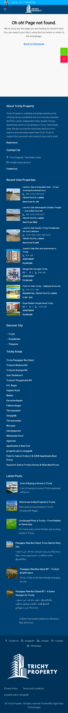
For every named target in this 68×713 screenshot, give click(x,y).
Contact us (11, 169)
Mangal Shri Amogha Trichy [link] (35, 269)
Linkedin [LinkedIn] (43, 641)
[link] (12, 487)
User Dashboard (14, 375)
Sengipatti (11, 415)
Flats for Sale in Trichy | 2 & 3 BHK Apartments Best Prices (31, 458)
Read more (12, 142)
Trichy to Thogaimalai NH (19, 380)
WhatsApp (34, 646)
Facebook (12, 641)
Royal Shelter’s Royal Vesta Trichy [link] (38, 303)
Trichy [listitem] (10, 334)
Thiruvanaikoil (13, 410)
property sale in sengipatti (19, 451)
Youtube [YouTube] (57, 641)
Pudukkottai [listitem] (13, 339)
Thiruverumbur (13, 420)
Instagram (28, 641)
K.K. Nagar (11, 385)
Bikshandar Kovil (14, 436)
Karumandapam (14, 400)
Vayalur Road (13, 390)
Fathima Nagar (13, 405)
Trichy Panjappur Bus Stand (20, 360)
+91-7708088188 (27, 2)
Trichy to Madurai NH (16, 365)
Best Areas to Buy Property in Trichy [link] (37, 502)
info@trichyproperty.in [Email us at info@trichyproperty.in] (20, 162)
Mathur (9, 395)
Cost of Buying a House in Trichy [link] (36, 483)
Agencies (11, 441)
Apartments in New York (18, 446)
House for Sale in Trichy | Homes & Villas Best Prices (32, 465)
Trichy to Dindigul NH (16, 370)
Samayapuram (13, 431)
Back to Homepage (34, 43)
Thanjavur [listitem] (12, 344)
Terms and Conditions (33, 688)
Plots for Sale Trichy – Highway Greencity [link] (41, 286)
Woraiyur (11, 426)
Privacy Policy (11, 688)
